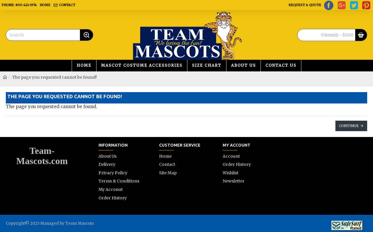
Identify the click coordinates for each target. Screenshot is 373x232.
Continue (349, 126)
